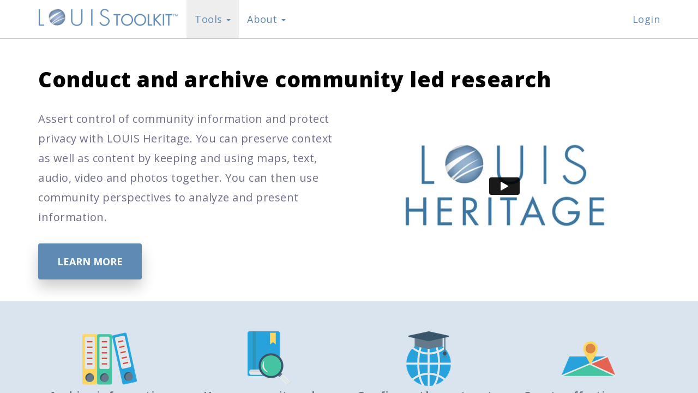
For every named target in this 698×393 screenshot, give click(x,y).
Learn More (90, 261)
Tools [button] (213, 19)
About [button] (266, 19)
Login (646, 19)
